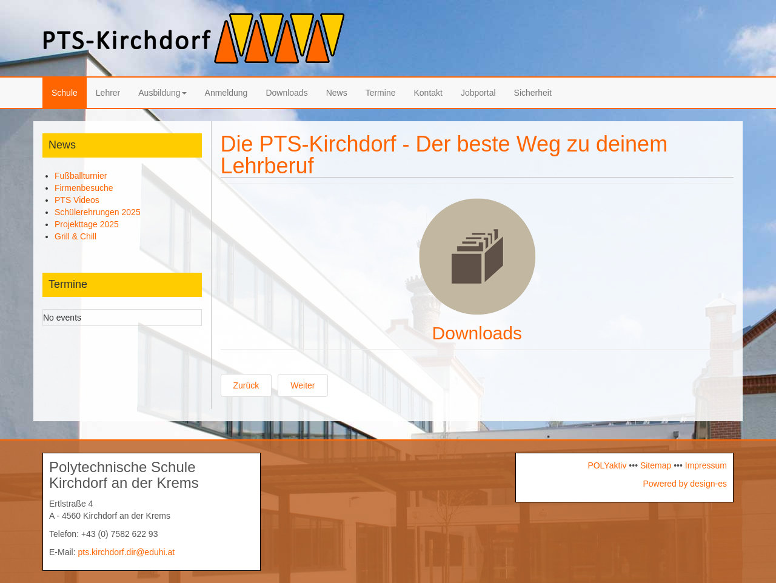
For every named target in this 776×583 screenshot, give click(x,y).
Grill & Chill (75, 236)
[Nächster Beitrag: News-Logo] (302, 385)
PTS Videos (77, 200)
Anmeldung (226, 93)
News (336, 93)
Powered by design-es (685, 483)
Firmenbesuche (84, 188)
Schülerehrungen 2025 (98, 212)
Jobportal (478, 93)
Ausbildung (162, 93)
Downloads (286, 93)
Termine (381, 93)
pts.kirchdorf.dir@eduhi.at (126, 552)
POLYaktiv (606, 465)
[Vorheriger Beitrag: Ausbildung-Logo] (246, 385)
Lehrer (108, 93)
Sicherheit (533, 93)
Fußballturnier (81, 176)
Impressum (705, 465)
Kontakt (427, 93)
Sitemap (655, 465)
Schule (65, 93)
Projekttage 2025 (87, 224)
